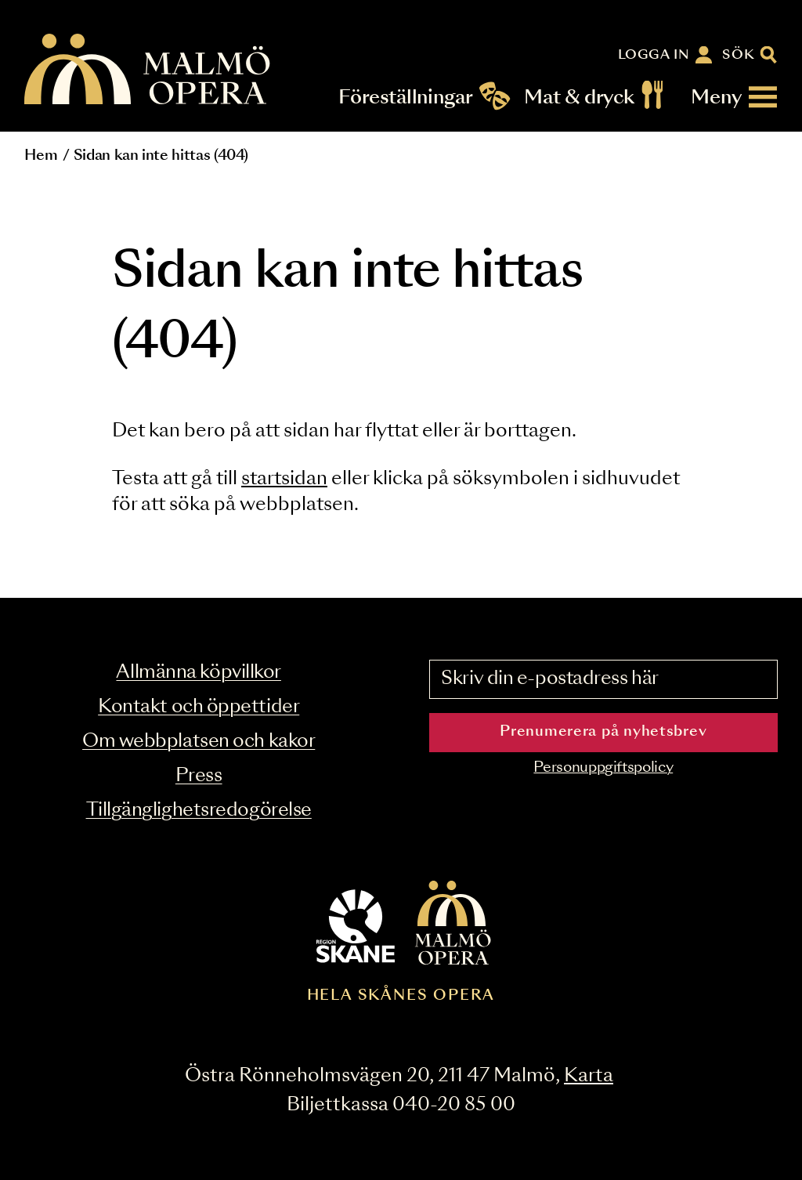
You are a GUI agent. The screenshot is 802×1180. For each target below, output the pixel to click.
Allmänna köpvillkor (198, 673)
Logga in (654, 55)
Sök (739, 55)
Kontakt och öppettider (198, 707)
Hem (40, 156)
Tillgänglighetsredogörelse (199, 811)
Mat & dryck (579, 97)
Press (198, 776)
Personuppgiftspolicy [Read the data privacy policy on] (603, 768)
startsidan (284, 479)
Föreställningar (406, 97)
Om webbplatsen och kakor (198, 742)
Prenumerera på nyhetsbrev (603, 732)
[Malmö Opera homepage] (148, 70)
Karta (588, 1076)
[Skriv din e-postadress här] (603, 679)
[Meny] (735, 97)
